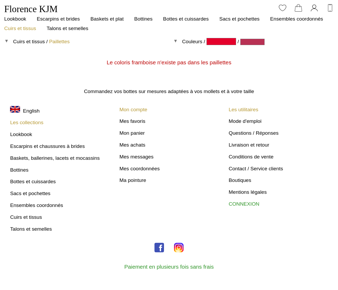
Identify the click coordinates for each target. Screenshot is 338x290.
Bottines (143, 19)
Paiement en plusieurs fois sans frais (169, 267)
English (25, 111)
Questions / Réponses (254, 133)
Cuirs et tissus (20, 28)
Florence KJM (31, 9)
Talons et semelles (67, 28)
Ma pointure (132, 180)
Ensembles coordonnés (296, 19)
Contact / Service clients (256, 168)
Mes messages (136, 157)
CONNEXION (244, 204)
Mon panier (132, 133)
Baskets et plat (107, 19)
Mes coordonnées (139, 168)
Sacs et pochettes (239, 19)
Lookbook (15, 19)
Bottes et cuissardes (186, 19)
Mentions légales (248, 192)
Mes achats (132, 145)
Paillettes (59, 41)
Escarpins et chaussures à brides (47, 146)
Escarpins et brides (58, 19)
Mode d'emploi (245, 121)
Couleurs (192, 41)
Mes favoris (132, 121)
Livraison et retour (249, 145)
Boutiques (240, 180)
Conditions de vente (251, 157)
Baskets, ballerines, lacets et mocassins (55, 158)
